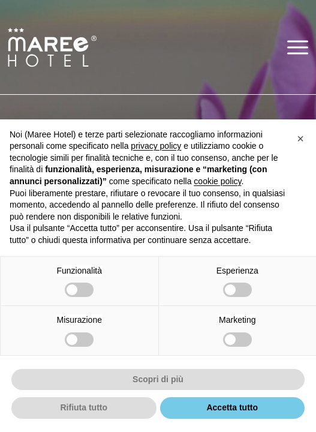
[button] (297, 47)
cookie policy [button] (217, 181)
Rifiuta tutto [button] (83, 407)
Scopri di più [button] (158, 379)
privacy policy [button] (156, 146)
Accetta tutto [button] (232, 407)
